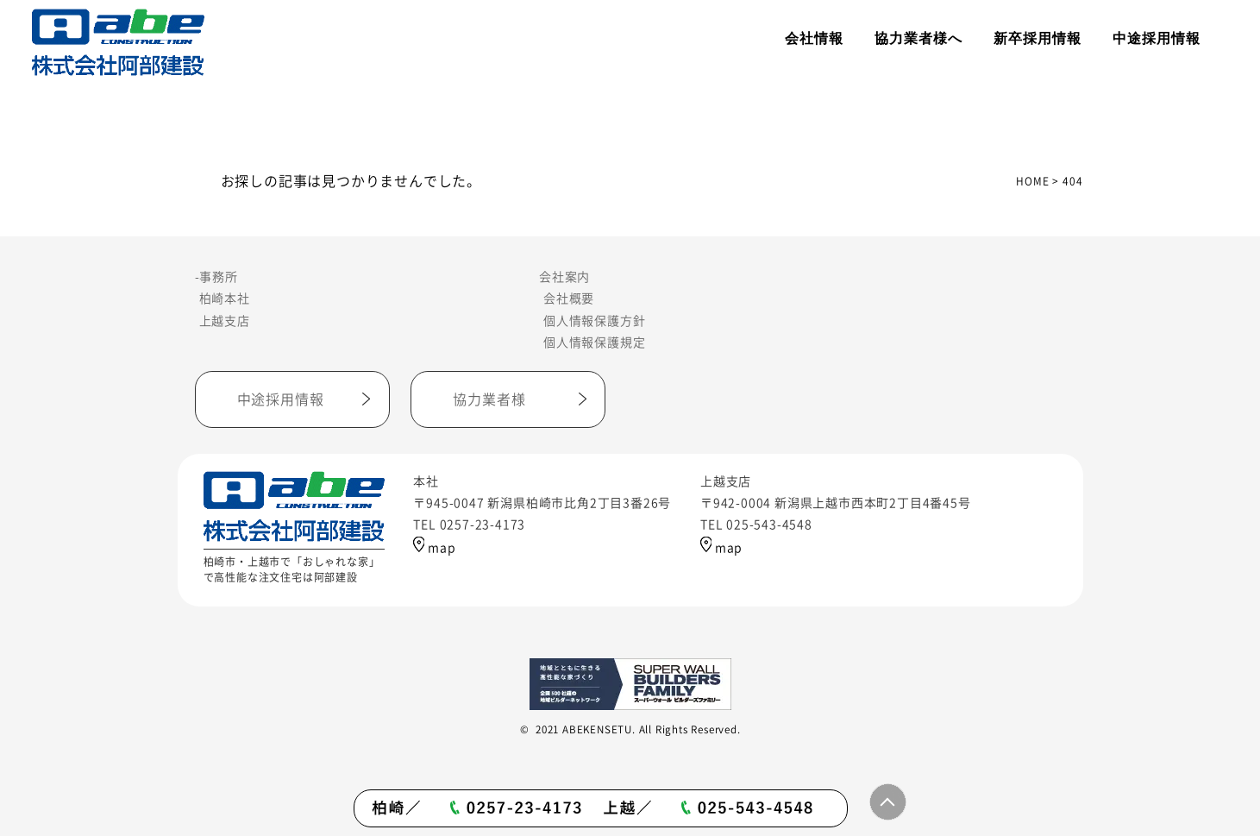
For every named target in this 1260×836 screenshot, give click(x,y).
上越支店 (224, 321)
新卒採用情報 (1037, 38)
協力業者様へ (918, 38)
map (434, 548)
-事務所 (216, 277)
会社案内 (564, 277)
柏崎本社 (224, 298)
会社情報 (814, 38)
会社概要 (568, 298)
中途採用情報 (1156, 38)
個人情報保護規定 (594, 342)
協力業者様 (489, 399)
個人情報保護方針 (594, 321)
